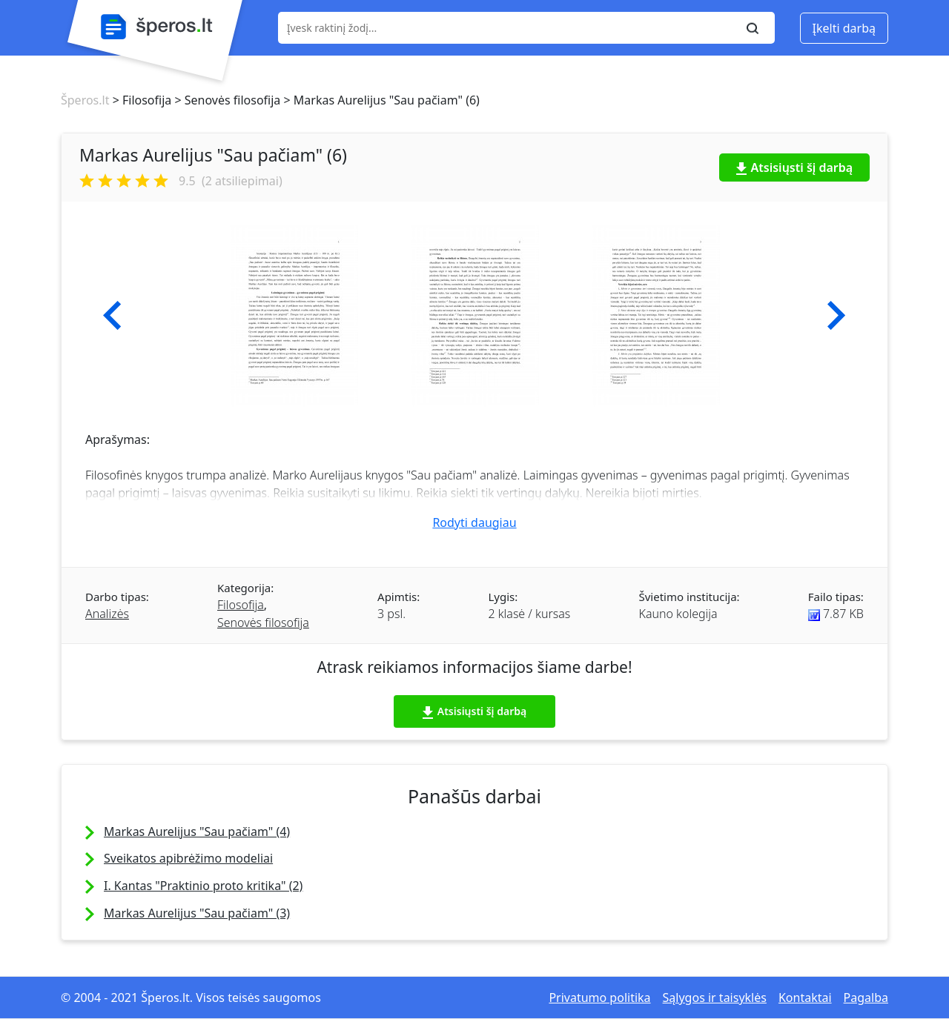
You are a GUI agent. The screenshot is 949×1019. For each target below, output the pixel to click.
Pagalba (866, 997)
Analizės (107, 613)
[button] (112, 316)
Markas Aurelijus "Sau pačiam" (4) (197, 831)
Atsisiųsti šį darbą (794, 167)
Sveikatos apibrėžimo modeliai (188, 858)
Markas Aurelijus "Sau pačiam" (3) (197, 913)
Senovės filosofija (263, 622)
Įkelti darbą (844, 28)
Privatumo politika (599, 997)
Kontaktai (805, 997)
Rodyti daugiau (474, 522)
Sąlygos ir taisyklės (715, 997)
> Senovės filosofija (225, 100)
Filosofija (240, 605)
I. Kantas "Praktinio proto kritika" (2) (203, 885)
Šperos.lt (85, 100)
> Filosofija (140, 100)
